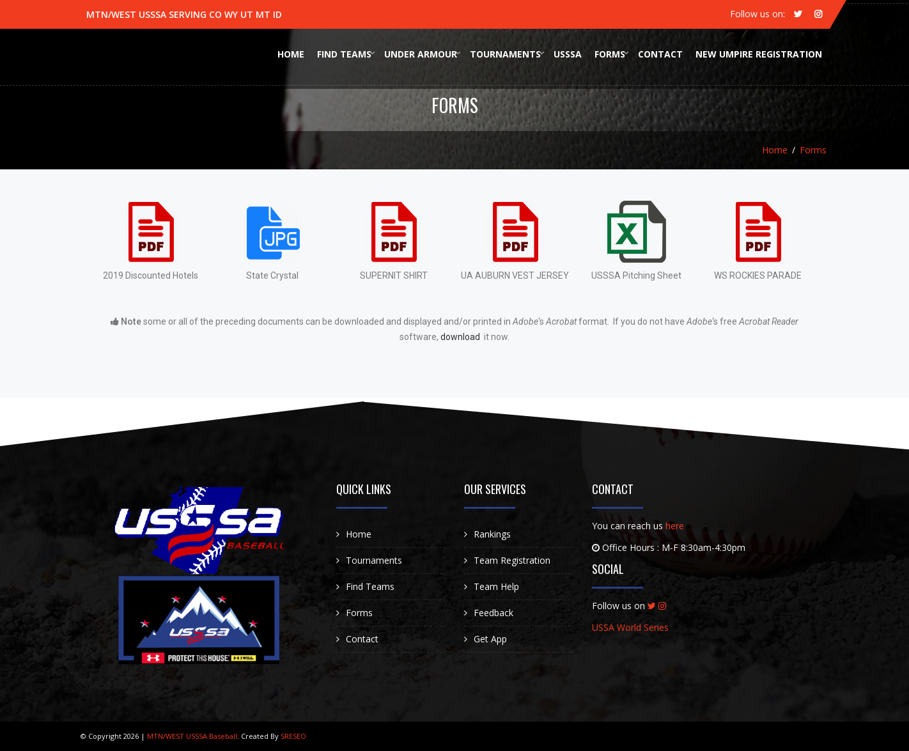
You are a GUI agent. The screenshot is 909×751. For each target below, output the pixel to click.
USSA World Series (630, 627)
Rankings (492, 534)
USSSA (568, 54)
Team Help (496, 586)
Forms (609, 54)
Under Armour (420, 54)
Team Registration (512, 560)
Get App (490, 639)
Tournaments (505, 54)
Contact (660, 54)
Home (290, 54)
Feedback (493, 613)
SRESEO (293, 736)
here (674, 526)
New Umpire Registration (758, 54)
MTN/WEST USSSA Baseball (191, 736)
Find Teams (344, 54)
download (461, 337)
